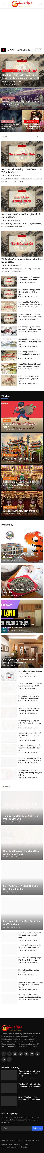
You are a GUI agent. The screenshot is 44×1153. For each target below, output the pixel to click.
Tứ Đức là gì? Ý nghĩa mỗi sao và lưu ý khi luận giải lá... (22, 260)
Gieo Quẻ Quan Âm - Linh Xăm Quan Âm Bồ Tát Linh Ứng (21, 852)
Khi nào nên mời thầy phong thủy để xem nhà (21, 590)
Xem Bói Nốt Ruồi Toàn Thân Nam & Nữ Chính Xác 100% (29, 946)
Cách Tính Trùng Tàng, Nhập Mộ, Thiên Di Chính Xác (29, 959)
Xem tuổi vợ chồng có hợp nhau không (28, 971)
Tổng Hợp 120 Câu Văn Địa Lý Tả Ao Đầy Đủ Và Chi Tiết (29, 709)
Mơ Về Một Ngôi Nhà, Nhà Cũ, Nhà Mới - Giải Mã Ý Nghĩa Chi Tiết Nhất (20, 50)
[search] (41, 4)
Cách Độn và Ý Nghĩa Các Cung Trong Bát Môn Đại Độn (29, 996)
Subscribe (37, 1128)
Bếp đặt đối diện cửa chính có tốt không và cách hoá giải (19, 661)
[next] (40, 49)
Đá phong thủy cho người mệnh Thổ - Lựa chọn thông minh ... (29, 723)
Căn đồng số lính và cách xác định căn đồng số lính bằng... (29, 1073)
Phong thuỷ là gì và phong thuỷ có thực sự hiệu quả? (28, 697)
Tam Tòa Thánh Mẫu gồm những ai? (21, 511)
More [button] (39, 137)
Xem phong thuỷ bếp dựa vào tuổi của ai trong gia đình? (30, 684)
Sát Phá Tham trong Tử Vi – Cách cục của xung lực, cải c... (30, 315)
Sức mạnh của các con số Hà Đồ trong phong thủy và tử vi (29, 759)
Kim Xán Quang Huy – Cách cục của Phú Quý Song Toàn (29, 328)
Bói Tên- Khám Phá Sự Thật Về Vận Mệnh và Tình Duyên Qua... (30, 935)
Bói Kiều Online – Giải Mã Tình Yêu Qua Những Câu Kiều (20, 887)
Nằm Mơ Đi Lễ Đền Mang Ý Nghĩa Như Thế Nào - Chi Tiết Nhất (21, 102)
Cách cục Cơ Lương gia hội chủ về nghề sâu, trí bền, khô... (29, 292)
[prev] (36, 49)
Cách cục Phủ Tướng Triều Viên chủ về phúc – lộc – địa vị (30, 303)
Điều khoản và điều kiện (18, 1144)
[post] (22, 71)
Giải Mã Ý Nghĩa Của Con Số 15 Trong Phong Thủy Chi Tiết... (29, 735)
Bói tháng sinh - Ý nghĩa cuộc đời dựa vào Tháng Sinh (21, 922)
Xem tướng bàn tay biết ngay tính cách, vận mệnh (29, 1098)
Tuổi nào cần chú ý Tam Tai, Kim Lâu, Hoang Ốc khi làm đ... (21, 555)
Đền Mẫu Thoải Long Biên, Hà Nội (19, 459)
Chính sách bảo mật (9, 1147)
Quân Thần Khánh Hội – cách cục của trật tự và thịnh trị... (29, 365)
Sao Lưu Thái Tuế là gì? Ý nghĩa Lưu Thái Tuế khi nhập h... (21, 170)
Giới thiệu (23, 1147)
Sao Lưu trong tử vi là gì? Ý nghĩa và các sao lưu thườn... (21, 215)
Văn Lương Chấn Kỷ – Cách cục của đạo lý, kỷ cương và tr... (29, 354)
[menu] (3, 4)
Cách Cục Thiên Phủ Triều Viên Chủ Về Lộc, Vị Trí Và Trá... (28, 378)
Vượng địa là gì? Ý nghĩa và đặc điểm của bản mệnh (29, 278)
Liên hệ (4, 1144)
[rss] (9, 1059)
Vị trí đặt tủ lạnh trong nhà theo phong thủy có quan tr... (18, 626)
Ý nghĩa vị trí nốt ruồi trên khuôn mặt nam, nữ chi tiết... (30, 1085)
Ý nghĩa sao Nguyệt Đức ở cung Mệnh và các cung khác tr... (32, 127)
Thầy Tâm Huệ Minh (8, 84)
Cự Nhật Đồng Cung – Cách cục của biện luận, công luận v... (29, 341)
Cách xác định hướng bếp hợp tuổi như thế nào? (30, 672)
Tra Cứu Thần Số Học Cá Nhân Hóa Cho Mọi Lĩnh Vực (20, 817)
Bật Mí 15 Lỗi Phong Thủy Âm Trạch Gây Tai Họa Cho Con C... (30, 747)
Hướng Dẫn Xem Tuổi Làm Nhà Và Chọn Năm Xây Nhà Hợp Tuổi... (30, 984)
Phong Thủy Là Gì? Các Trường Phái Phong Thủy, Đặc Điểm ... (30, 772)
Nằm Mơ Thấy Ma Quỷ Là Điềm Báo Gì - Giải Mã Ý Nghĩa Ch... (10, 127)
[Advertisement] (22, 23)
